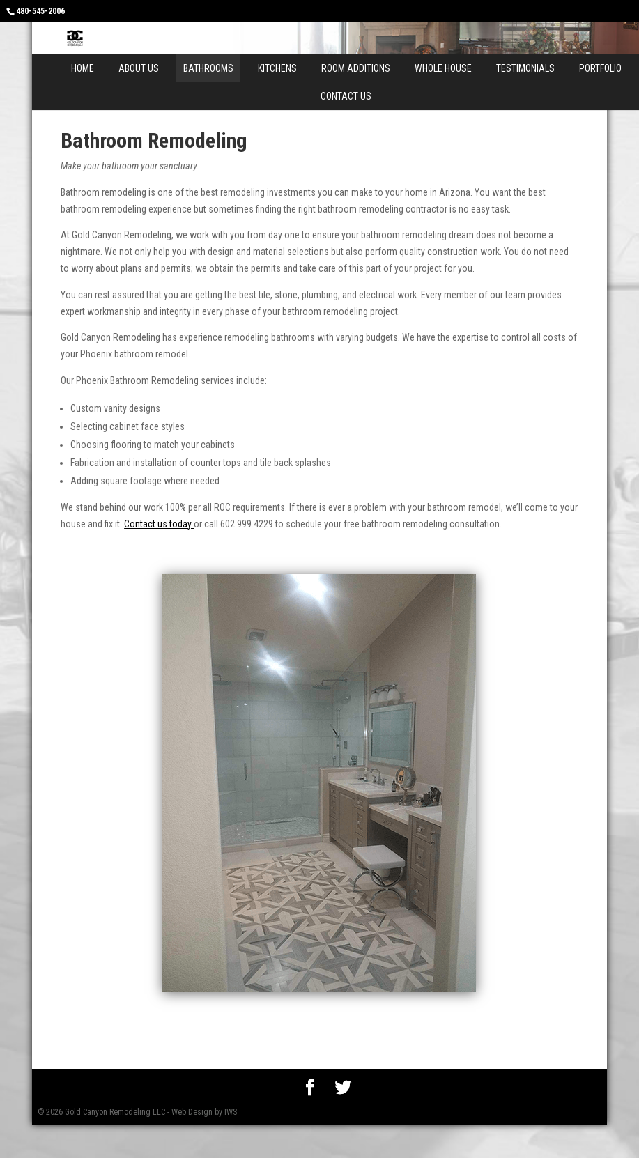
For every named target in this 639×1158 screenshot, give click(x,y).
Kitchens (277, 68)
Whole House (443, 68)
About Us (138, 68)
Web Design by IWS (204, 1112)
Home (82, 68)
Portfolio (600, 68)
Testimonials (525, 68)
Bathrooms (208, 68)
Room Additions (355, 68)
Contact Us (346, 96)
